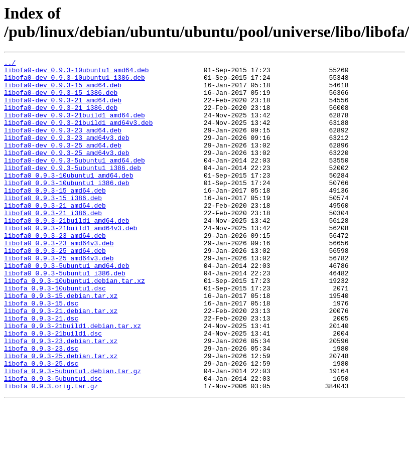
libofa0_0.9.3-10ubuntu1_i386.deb (66, 208)
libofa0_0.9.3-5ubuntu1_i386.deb (64, 316)
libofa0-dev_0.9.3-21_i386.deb (60, 117)
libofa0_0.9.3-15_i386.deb (53, 226)
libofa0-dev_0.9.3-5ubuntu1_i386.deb (72, 190)
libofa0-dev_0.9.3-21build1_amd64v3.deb (78, 135)
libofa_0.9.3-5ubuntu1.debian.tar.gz (72, 433)
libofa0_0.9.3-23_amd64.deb (55, 271)
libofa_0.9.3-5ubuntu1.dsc (53, 442)
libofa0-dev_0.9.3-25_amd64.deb (62, 163)
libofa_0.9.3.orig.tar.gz (51, 451)
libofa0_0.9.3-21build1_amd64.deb (66, 253)
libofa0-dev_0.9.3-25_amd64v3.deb (66, 172)
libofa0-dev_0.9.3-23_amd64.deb (62, 144)
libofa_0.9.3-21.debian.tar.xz (60, 361)
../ (10, 63)
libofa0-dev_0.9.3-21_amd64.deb (62, 108)
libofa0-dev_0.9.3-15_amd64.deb (62, 90)
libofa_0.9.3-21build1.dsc (53, 388)
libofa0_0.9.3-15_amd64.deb (55, 217)
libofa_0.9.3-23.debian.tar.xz (60, 397)
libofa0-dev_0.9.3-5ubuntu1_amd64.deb (74, 181)
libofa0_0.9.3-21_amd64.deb (55, 235)
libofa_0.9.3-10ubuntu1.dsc (55, 334)
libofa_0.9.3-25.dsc (41, 424)
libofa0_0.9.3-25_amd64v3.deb (58, 298)
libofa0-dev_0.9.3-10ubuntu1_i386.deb (74, 81)
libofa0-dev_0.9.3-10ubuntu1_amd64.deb (76, 72)
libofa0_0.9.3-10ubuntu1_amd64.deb (68, 199)
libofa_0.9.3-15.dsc (41, 352)
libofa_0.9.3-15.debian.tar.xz (60, 343)
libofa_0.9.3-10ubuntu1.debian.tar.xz (74, 325)
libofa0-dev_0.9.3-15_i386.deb (60, 99)
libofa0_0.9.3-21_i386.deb (53, 244)
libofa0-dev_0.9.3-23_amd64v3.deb (66, 154)
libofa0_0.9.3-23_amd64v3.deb (58, 280)
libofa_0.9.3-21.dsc (41, 370)
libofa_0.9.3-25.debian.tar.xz (60, 415)
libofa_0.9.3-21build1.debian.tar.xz (72, 379)
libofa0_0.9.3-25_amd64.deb (55, 289)
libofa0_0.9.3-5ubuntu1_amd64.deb (66, 307)
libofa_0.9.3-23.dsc (41, 406)
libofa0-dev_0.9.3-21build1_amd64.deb (74, 126)
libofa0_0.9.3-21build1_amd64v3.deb (70, 262)
